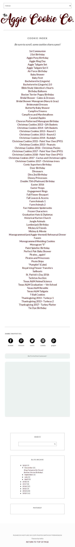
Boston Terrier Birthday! (33, 472)
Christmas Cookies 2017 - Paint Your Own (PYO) (37, 151)
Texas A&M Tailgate (37, 291)
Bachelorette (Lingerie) (37, 81)
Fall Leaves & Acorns (38, 197)
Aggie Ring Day (37, 61)
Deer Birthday (37, 167)
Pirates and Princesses (37, 257)
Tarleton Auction (37, 277)
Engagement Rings (37, 191)
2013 (25, 493)
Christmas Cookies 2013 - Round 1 (37, 131)
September (29, 475)
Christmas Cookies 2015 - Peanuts (37, 144)
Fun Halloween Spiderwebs (37, 207)
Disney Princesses (37, 177)
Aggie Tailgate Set (37, 64)
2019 (25, 465)
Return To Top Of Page (37, 542)
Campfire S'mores (37, 111)
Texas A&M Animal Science (37, 281)
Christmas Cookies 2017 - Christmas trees (37, 161)
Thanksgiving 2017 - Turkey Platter (37, 304)
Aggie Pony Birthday (37, 57)
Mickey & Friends (37, 227)
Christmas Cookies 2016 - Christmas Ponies (37, 147)
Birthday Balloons (37, 91)
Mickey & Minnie (38, 231)
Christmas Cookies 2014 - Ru (37, 137)
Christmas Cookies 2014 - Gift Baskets (37, 127)
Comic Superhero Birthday (37, 164)
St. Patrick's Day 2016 (37, 274)
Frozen (37, 211)
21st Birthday (37, 54)
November (29, 468)
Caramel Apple (37, 117)
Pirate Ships (37, 261)
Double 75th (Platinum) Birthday (37, 181)
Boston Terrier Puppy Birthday (37, 94)
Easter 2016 (37, 184)
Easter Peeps (37, 187)
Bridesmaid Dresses (37, 104)
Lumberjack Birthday (37, 224)
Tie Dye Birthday (37, 307)
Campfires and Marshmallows (37, 114)
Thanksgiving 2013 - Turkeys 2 (37, 301)
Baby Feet (37, 77)
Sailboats (37, 271)
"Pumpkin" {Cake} (37, 264)
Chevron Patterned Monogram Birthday (37, 121)
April (26, 479)
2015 (25, 489)
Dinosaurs (37, 171)
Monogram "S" (37, 244)
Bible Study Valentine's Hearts (37, 87)
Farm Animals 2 (37, 204)
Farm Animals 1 (37, 201)
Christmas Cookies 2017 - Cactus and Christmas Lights (37, 157)
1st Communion (37, 51)
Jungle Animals (37, 221)
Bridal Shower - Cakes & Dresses (37, 97)
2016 (25, 486)
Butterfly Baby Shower (37, 107)
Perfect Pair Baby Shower (37, 251)
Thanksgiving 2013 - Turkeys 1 (37, 297)
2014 (25, 491)
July (26, 477)
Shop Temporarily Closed (33, 470)
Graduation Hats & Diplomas (37, 214)
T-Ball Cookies (37, 294)
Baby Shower (37, 74)
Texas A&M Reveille (37, 287)
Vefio (41, 539)
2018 (25, 482)
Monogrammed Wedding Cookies (37, 241)
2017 (25, 484)
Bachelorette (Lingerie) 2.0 (37, 84)
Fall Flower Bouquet (37, 194)
